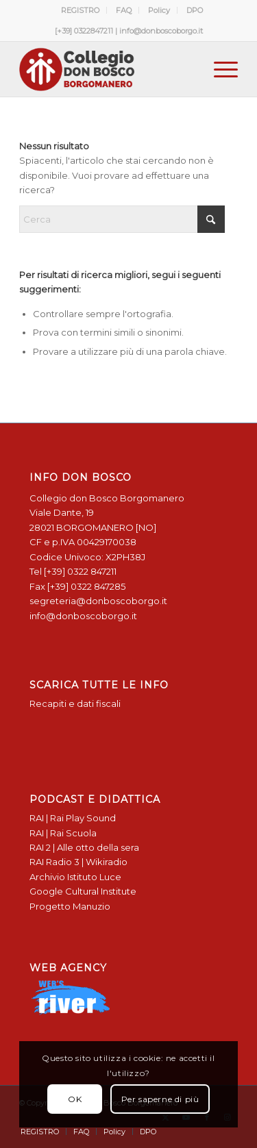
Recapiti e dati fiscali (75, 703)
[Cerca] (122, 219)
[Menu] (219, 69)
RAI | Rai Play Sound (72, 817)
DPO (194, 10)
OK (75, 1099)
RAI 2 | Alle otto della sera (84, 847)
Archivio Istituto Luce (75, 876)
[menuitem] (80, 10)
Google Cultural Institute (82, 891)
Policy (159, 10)
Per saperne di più (160, 1099)
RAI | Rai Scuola (63, 832)
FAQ (124, 10)
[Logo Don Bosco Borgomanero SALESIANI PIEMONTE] (106, 69)
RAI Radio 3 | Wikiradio (78, 861)
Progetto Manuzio (69, 906)
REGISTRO (80, 10)
